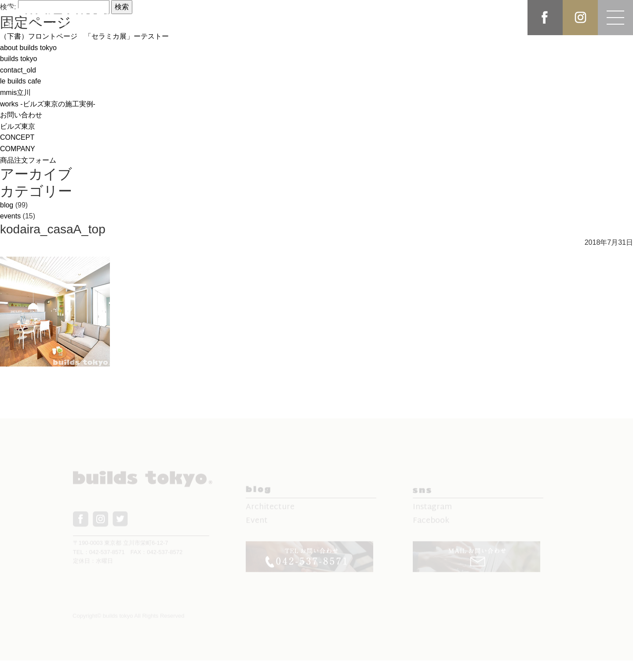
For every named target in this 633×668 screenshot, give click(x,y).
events (10, 216)
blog (6, 205)
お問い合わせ (21, 115)
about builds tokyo (28, 47)
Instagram (432, 511)
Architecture (270, 511)
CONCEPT (17, 137)
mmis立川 (15, 92)
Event (257, 525)
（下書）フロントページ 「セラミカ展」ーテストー (84, 36)
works (47, 104)
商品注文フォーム (28, 160)
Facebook (431, 525)
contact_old (18, 70)
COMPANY (17, 148)
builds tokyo (18, 58)
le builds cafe (20, 81)
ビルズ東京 (17, 126)
